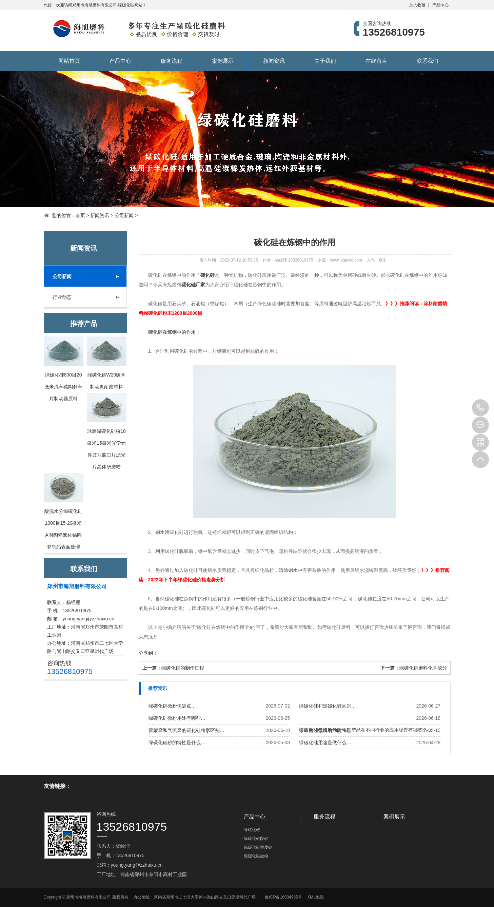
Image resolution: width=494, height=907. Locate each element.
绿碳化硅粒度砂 (258, 847)
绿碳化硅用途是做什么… (325, 742)
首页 (80, 215)
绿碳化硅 (252, 829)
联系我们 (427, 61)
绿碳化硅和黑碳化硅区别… (327, 706)
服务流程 (171, 61)
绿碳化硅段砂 (256, 838)
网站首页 (69, 61)
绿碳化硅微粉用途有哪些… (177, 718)
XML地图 (315, 897)
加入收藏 (417, 5)
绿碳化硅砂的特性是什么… (177, 742)
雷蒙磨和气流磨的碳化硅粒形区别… (186, 730)
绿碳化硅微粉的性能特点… (327, 730)
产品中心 (440, 5)
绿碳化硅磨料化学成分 (423, 668)
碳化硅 (207, 275)
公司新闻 (124, 215)
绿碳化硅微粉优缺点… (172, 706)
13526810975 (480, 407)
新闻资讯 (274, 61)
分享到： (148, 653)
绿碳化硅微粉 (256, 856)
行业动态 (62, 297)
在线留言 (376, 61)
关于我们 (325, 61)
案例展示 (223, 61)
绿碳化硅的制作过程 (182, 668)
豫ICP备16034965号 (283, 897)
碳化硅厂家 (193, 284)
